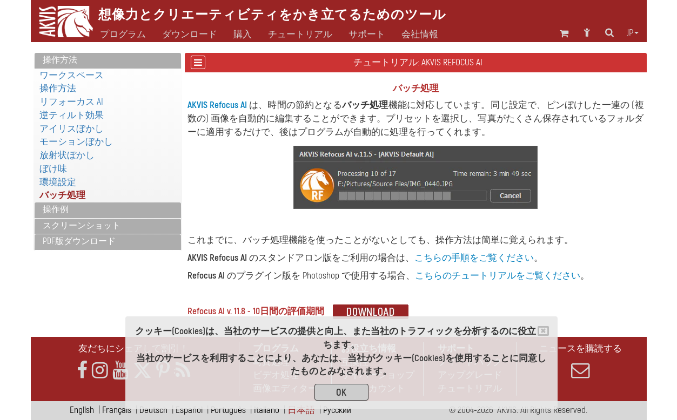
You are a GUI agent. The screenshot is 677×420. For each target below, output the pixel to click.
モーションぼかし (76, 141)
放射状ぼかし (67, 155)
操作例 (56, 209)
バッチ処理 (62, 195)
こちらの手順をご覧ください (474, 257)
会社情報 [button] (419, 34)
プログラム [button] (123, 34)
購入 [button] (242, 34)
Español (189, 410)
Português (228, 410)
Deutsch (153, 410)
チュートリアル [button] (300, 34)
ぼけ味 (53, 168)
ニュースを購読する (581, 361)
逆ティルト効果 (71, 115)
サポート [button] (366, 34)
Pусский (337, 410)
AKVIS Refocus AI (217, 105)
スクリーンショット (81, 225)
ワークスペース (71, 75)
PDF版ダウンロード (79, 241)
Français (116, 410)
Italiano (266, 410)
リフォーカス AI (71, 101)
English (82, 410)
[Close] (543, 331)
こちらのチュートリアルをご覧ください (497, 275)
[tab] (108, 61)
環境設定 (57, 182)
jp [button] (633, 33)
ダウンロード (189, 34)
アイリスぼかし (71, 128)
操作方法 (60, 60)
